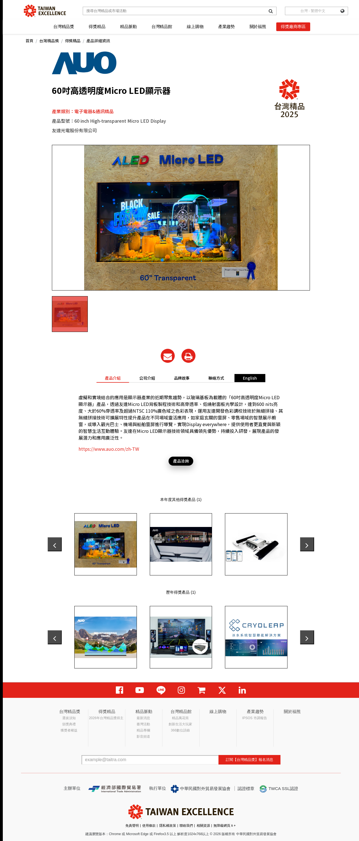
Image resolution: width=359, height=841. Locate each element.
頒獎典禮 (69, 724)
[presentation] (55, 544)
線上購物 (195, 26)
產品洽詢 (181, 461)
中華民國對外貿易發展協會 (201, 789)
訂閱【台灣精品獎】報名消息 (249, 760)
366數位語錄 (180, 730)
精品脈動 (128, 26)
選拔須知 (69, 718)
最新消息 (143, 718)
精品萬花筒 (180, 718)
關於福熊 (258, 26)
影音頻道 (143, 736)
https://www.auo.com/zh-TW (109, 448)
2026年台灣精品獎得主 (106, 718)
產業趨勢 (226, 26)
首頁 (29, 40)
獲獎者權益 (69, 730)
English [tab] (250, 378)
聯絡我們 (186, 826)
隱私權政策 (167, 826)
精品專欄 (143, 730)
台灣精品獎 (63, 26)
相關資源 (203, 826)
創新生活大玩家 (180, 724)
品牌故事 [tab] (182, 378)
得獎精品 (97, 26)
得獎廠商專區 (293, 26)
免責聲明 (132, 826)
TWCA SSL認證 (278, 789)
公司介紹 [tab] (147, 378)
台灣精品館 (161, 26)
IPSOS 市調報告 (254, 718)
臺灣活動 (143, 724)
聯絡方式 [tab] (216, 378)
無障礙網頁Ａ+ (224, 826)
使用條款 (149, 826)
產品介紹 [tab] (113, 378)
